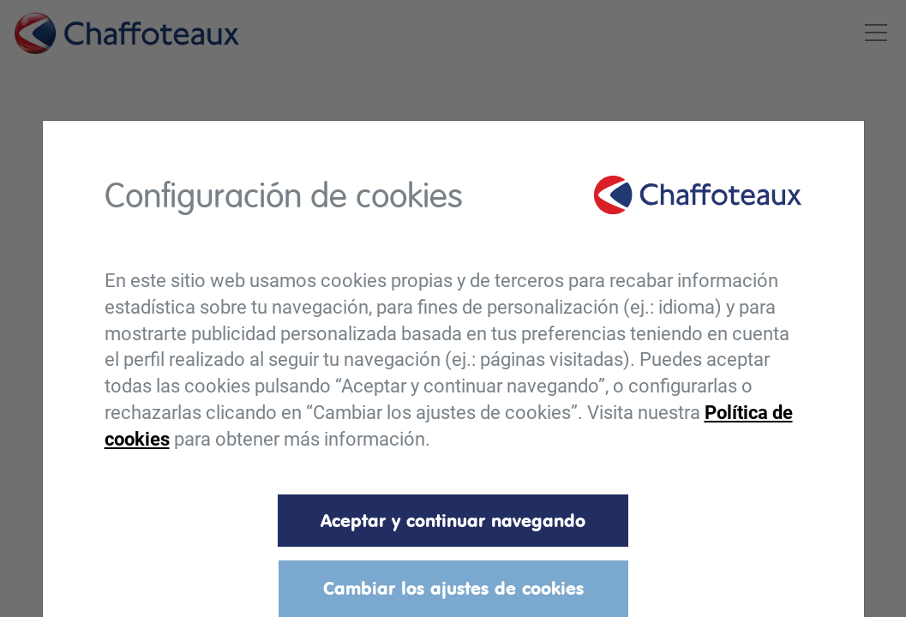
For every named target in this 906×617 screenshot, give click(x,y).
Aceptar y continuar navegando (453, 520)
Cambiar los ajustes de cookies (453, 588)
